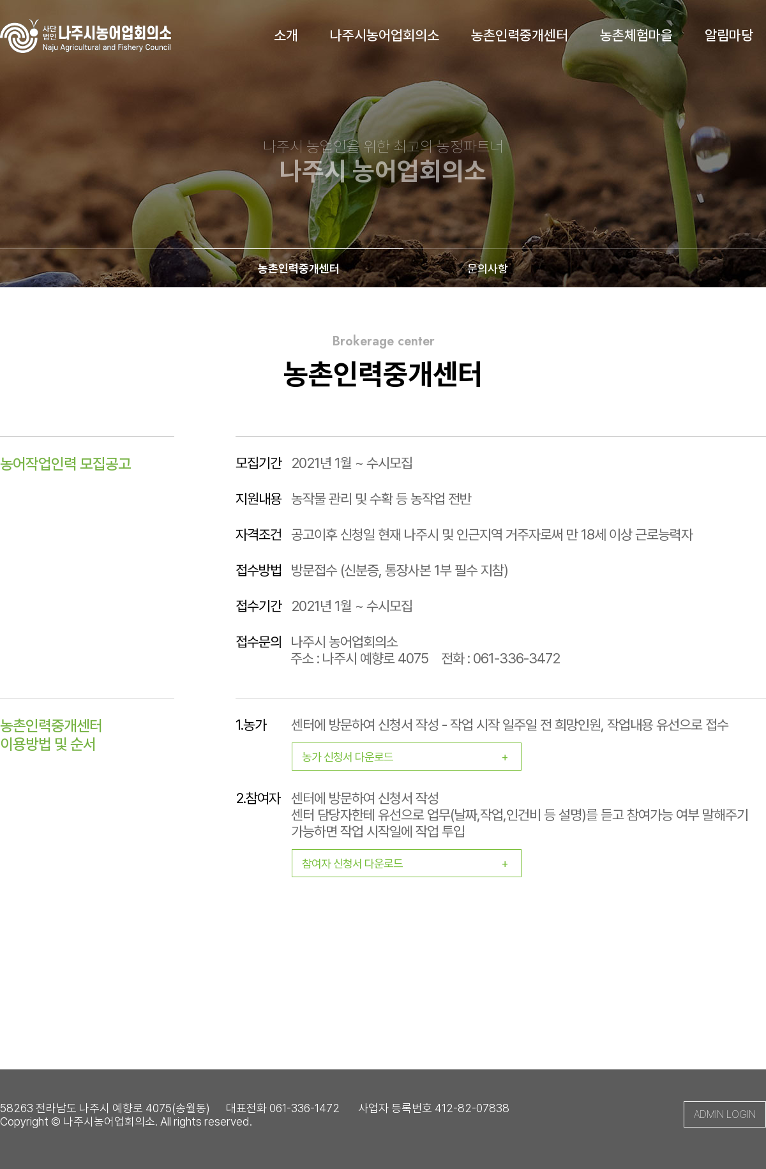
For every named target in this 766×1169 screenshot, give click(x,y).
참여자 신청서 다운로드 (411, 863)
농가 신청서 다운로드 (411, 757)
